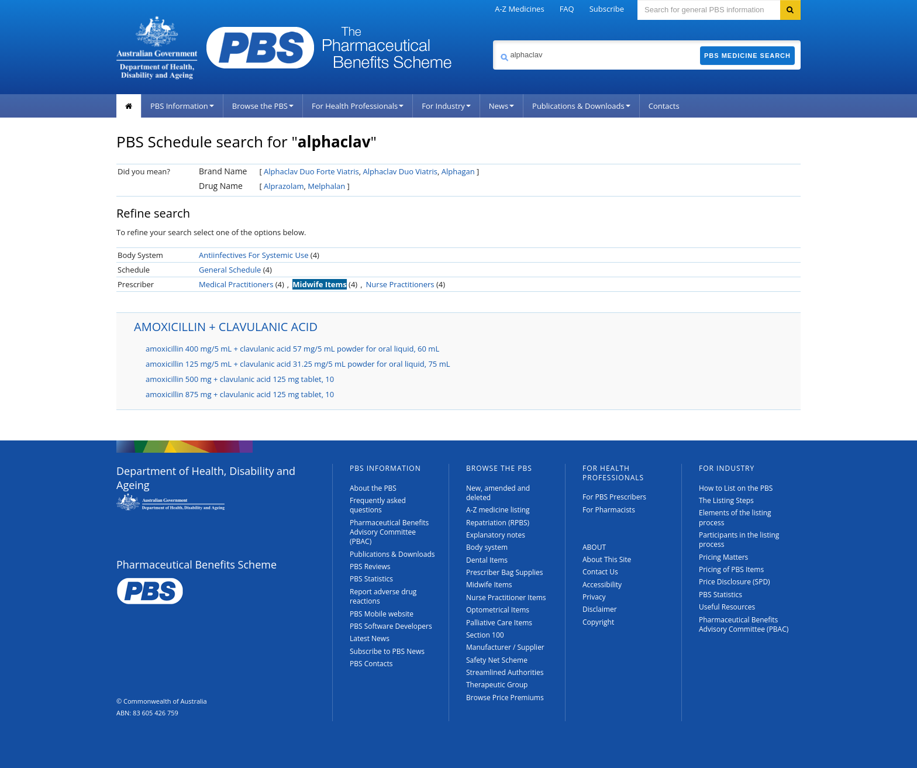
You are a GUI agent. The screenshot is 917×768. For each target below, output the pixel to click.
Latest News (369, 638)
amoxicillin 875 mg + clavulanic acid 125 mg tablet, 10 (240, 394)
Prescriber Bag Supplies (504, 572)
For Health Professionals (358, 106)
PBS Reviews (370, 566)
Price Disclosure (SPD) (734, 582)
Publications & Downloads (581, 106)
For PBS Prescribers (614, 497)
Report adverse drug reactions (383, 596)
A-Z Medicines (519, 9)
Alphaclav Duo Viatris (400, 171)
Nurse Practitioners (400, 284)
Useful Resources (727, 607)
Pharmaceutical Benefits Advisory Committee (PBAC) (389, 532)
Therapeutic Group (497, 685)
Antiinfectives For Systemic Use (253, 255)
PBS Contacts (371, 664)
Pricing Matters (723, 557)
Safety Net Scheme (497, 660)
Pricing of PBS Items (731, 569)
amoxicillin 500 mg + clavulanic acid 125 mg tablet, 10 (240, 379)
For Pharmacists (608, 510)
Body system (487, 547)
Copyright (598, 622)
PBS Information (182, 106)
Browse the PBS (263, 106)
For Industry (446, 106)
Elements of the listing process (735, 517)
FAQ (567, 9)
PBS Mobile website (381, 614)
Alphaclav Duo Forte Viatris (311, 171)
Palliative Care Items (499, 623)
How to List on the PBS (736, 488)
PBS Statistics (371, 579)
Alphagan (458, 171)
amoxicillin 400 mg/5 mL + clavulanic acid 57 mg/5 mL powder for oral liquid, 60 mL (292, 348)
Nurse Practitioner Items (506, 597)
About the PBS (373, 488)
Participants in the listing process (739, 539)
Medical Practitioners (236, 284)
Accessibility (602, 585)
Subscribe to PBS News (387, 651)
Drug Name (221, 185)
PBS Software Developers (391, 626)
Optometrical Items (497, 610)
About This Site (606, 559)
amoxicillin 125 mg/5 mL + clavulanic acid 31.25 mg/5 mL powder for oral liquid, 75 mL (298, 364)
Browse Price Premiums (505, 697)
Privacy (594, 597)
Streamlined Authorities (504, 672)
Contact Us (600, 572)
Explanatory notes (495, 535)
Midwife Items (319, 284)
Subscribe (607, 9)
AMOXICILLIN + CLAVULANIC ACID (226, 327)
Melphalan (326, 186)
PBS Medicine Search (747, 55)
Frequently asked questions (378, 505)
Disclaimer (599, 609)
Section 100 (485, 635)
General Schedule (230, 269)
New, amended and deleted (498, 492)
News (501, 106)
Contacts (664, 106)
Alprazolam (284, 186)
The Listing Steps (726, 500)
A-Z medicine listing (498, 510)
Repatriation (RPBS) (497, 523)
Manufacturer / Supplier (505, 647)
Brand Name (223, 171)
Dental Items (487, 560)
